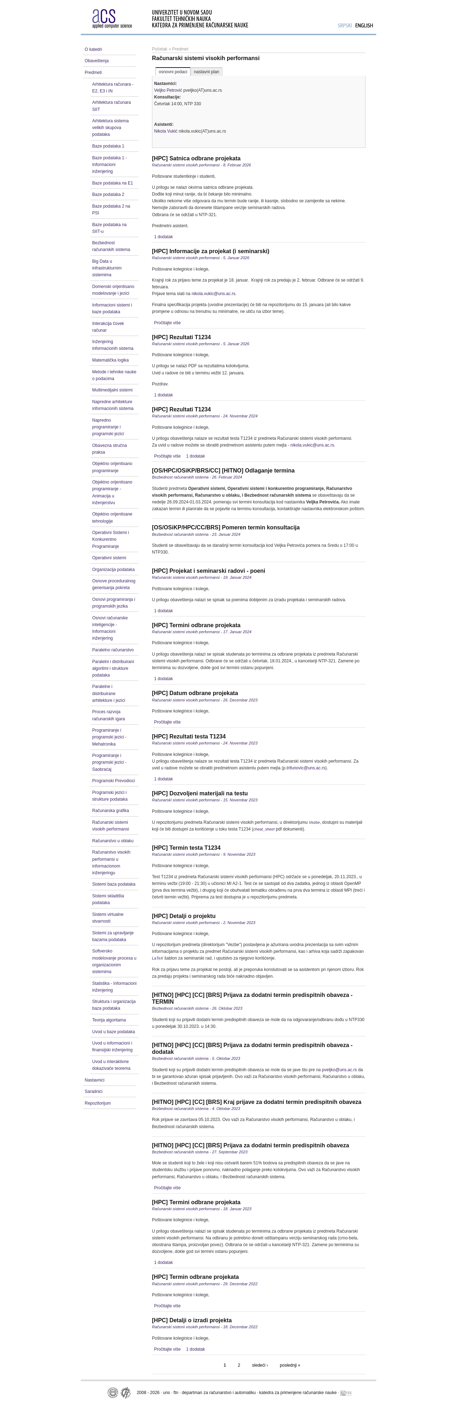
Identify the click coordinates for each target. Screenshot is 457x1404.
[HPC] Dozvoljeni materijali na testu (200, 793)
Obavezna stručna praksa (109, 449)
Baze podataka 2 (108, 194)
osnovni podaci (173, 71)
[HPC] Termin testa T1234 (186, 848)
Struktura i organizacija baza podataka (114, 1005)
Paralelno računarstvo (113, 649)
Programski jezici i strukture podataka (109, 796)
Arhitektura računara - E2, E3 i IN (112, 88)
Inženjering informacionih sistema (112, 345)
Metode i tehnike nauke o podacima (114, 375)
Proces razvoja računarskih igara (108, 715)
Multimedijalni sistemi (112, 390)
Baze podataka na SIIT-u (109, 228)
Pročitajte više (167, 322)
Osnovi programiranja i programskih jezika (113, 603)
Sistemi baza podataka (113, 884)
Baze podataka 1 (108, 146)
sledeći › (260, 1365)
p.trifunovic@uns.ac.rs (304, 767)
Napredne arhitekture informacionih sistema (112, 405)
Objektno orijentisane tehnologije (112, 517)
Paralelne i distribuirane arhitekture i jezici (108, 693)
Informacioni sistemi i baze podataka (112, 308)
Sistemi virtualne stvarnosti (108, 918)
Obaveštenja (97, 60)
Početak (159, 49)
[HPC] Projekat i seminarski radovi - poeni (208, 571)
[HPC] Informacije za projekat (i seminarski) (210, 251)
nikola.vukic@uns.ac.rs (213, 293)
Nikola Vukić (166, 131)
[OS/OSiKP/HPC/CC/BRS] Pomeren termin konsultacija (226, 527)
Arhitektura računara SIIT (111, 106)
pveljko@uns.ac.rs (339, 1069)
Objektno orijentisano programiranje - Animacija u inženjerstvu (112, 492)
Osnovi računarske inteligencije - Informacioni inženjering (110, 628)
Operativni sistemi (109, 557)
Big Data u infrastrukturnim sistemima (107, 268)
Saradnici (94, 1091)
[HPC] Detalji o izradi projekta (192, 1320)
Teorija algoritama (109, 1020)
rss (346, 1392)
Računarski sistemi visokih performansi (110, 826)
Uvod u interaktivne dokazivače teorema (111, 1065)
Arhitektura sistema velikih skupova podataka (110, 127)
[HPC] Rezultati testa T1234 (189, 736)
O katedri (93, 49)
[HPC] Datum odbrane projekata (195, 693)
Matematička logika (110, 360)
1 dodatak (163, 236)
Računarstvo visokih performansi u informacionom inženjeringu (111, 862)
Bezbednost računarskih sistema (111, 246)
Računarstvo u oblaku (112, 840)
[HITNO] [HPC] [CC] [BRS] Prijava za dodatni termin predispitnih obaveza (250, 1145)
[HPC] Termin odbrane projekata (195, 1277)
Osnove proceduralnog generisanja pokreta (113, 584)
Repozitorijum (98, 1103)
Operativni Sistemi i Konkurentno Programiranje (110, 539)
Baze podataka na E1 (112, 183)
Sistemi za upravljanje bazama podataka (113, 936)
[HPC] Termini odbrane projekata (196, 625)
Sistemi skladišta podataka (108, 899)
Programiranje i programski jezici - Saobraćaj (109, 762)
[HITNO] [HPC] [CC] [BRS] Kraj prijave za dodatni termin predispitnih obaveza (257, 1102)
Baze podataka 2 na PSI (111, 209)
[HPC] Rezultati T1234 (181, 337)
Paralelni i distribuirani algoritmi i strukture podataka (113, 668)
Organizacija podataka (113, 569)
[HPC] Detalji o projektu (184, 916)
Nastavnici (94, 1080)
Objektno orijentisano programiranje (112, 467)
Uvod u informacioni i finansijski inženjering (112, 1046)
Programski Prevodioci (113, 780)
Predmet (180, 49)
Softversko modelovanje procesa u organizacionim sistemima (114, 961)
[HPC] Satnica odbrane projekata (196, 158)
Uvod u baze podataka (113, 1031)
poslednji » (290, 1365)
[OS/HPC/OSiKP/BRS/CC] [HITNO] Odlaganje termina (223, 471)
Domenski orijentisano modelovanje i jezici (113, 290)
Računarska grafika (110, 810)
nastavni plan (206, 71)
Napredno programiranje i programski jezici (108, 427)
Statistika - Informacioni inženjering (114, 987)
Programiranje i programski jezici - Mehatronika (109, 737)
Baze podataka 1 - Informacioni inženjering (109, 164)
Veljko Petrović (168, 90)
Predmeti (93, 72)
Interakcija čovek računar (108, 327)
